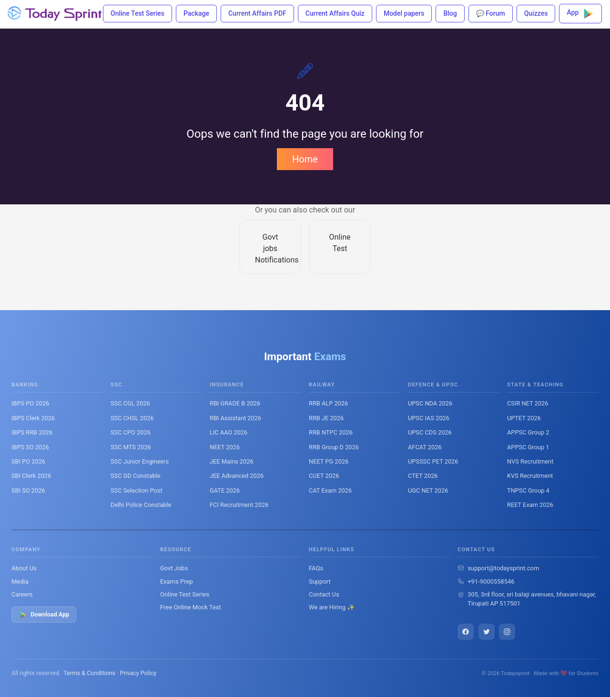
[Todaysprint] (55, 13)
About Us (24, 568)
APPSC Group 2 (528, 432)
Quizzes (536, 13)
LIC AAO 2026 (228, 432)
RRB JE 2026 (326, 418)
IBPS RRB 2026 (31, 432)
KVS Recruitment (530, 475)
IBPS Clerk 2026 (33, 418)
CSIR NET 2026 (527, 403)
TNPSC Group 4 (528, 490)
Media (20, 581)
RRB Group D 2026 (334, 447)
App (580, 14)
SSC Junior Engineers (140, 461)
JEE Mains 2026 (232, 461)
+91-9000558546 (491, 581)
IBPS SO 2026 (30, 447)
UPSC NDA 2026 (430, 403)
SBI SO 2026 (28, 490)
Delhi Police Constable (141, 504)
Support (320, 581)
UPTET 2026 (524, 418)
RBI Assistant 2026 (235, 418)
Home (305, 159)
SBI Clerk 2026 (31, 475)
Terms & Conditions (89, 673)
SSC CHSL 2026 (132, 418)
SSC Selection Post (137, 490)
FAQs (316, 568)
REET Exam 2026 (530, 504)
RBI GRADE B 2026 (235, 403)
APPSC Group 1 (528, 447)
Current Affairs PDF (257, 13)
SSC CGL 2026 (130, 403)
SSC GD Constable (136, 475)
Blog (450, 13)
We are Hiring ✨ (332, 607)
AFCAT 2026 (425, 447)
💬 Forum (490, 13)
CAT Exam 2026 (330, 490)
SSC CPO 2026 (131, 432)
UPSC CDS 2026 (430, 432)
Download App (44, 615)
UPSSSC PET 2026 (433, 461)
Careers (22, 594)
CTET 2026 (423, 475)
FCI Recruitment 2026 (239, 504)
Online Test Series (137, 13)
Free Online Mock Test (190, 607)
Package (196, 13)
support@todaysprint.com (503, 568)
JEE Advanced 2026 (237, 475)
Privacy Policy (138, 673)
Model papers (404, 13)
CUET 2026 (324, 475)
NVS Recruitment (530, 461)
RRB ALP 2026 (328, 403)
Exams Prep (176, 581)
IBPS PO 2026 (30, 403)
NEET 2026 (225, 447)
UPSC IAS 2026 (428, 418)
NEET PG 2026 (328, 461)
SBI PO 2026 (28, 461)
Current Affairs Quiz (335, 13)
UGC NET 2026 (428, 490)
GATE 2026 (225, 490)
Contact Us (324, 594)
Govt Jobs (174, 568)
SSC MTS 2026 (131, 447)
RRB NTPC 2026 (331, 432)
